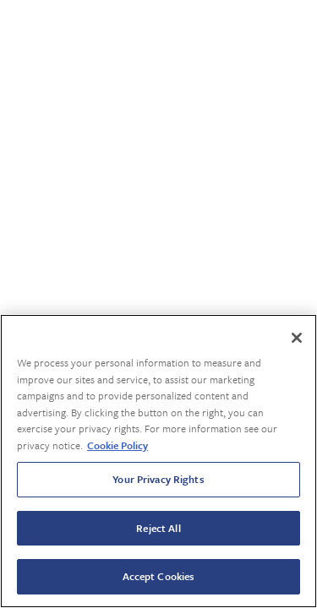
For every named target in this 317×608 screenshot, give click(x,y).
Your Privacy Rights (158, 478)
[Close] (296, 337)
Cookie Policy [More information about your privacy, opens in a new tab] (117, 445)
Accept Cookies (159, 576)
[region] (158, 461)
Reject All (158, 527)
